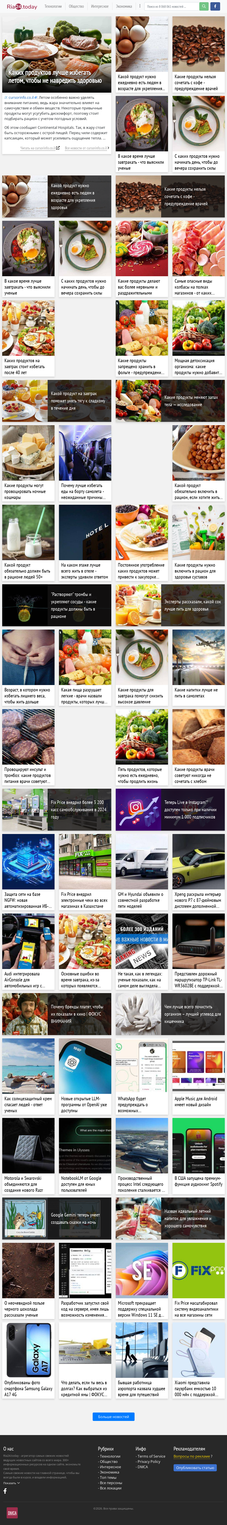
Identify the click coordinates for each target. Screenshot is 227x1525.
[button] (215, 6)
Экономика (124, 6)
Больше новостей (113, 1416)
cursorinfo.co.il (19, 97)
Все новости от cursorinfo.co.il (86, 147)
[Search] (176, 6)
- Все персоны (110, 1482)
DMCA (143, 1466)
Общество (76, 6)
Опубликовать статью (195, 1467)
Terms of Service (151, 1456)
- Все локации (109, 1488)
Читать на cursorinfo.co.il (37, 147)
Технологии (53, 6)
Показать (11, 1483)
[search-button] (204, 6)
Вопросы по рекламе (192, 1456)
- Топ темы (107, 1477)
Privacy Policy (149, 1461)
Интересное (100, 6)
